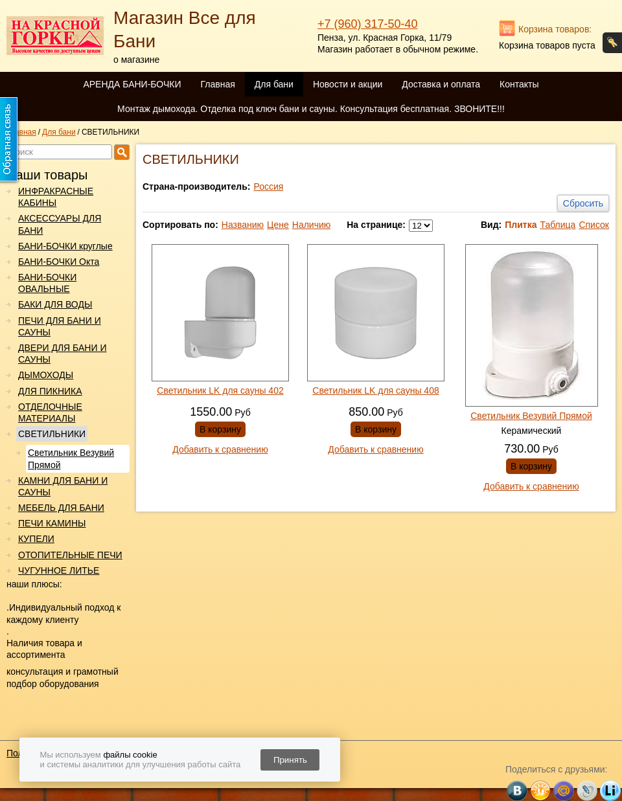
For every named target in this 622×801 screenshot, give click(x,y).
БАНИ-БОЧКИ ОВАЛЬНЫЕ (47, 283)
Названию (243, 225)
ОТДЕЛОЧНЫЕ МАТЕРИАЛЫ (50, 412)
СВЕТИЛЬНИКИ (52, 434)
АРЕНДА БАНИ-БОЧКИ (132, 84)
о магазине (136, 59)
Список (594, 225)
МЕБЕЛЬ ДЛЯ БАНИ (61, 507)
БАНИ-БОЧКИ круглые (65, 246)
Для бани (274, 84)
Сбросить (583, 203)
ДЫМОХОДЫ (45, 375)
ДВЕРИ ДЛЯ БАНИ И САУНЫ (62, 354)
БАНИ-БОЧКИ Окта (58, 261)
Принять (290, 760)
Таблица (557, 225)
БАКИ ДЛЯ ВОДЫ (55, 304)
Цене (278, 225)
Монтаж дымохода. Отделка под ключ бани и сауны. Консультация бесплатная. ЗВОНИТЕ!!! (311, 109)
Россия (268, 186)
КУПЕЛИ (36, 539)
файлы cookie (130, 755)
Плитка (520, 225)
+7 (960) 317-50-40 (367, 23)
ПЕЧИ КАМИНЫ (52, 523)
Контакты (519, 84)
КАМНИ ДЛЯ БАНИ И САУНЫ (63, 486)
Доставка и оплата (441, 84)
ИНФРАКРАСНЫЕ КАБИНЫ (55, 197)
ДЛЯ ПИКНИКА (50, 391)
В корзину (220, 429)
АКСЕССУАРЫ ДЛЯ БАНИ (59, 224)
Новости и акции (347, 84)
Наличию (311, 225)
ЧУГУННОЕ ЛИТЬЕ (58, 570)
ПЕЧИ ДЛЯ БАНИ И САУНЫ (59, 326)
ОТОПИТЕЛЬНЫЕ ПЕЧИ (70, 555)
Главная (217, 84)
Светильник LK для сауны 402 (220, 390)
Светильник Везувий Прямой (71, 458)
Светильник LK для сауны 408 (375, 390)
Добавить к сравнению (220, 449)
